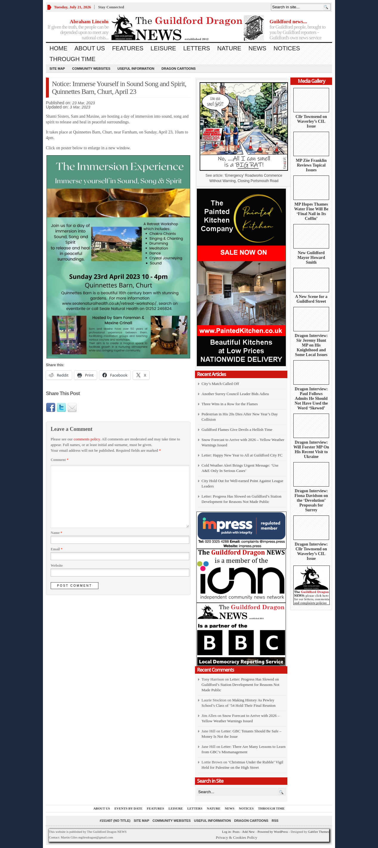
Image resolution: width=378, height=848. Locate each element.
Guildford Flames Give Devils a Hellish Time (237, 429)
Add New (248, 831)
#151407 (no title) (115, 820)
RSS (275, 820)
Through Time (72, 59)
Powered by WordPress (273, 831)
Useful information (135, 68)
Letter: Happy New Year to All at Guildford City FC (242, 455)
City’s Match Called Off (220, 383)
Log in (226, 831)
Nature (229, 48)
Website (57, 565)
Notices (286, 48)
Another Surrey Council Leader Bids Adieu (235, 394)
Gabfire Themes (318, 831)
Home (58, 48)
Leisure (163, 48)
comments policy (87, 439)
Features (127, 48)
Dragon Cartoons (179, 68)
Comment (60, 460)
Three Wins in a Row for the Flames (230, 404)
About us (90, 48)
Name (56, 533)
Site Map (57, 68)
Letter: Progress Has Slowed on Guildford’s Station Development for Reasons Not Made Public (240, 684)
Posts (236, 831)
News (257, 48)
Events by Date (128, 808)
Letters (196, 48)
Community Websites (91, 68)
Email (57, 549)
